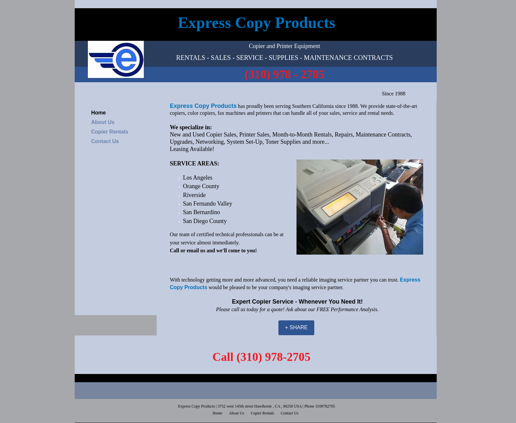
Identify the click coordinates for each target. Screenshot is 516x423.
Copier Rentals (109, 132)
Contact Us (105, 141)
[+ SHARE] (296, 327)
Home (98, 112)
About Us (103, 122)
